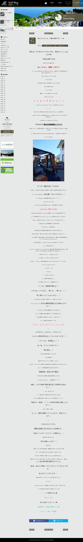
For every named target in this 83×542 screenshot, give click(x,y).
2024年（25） (3, 80)
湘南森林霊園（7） (4, 41)
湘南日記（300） (4, 70)
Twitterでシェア (60, 520)
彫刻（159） (3, 39)
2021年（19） (3, 87)
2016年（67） (3, 97)
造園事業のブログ (52, 3)
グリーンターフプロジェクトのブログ (68, 3)
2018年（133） (3, 93)
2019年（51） (3, 91)
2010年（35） (3, 110)
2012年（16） (3, 105)
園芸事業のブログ (60, 3)
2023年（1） (3, 82)
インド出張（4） (4, 64)
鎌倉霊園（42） (3, 60)
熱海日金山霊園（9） (4, 51)
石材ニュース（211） (4, 49)
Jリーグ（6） (3, 43)
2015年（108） (3, 99)
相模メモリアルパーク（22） (6, 58)
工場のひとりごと (48, 45)
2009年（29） (3, 112)
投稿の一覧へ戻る (49, 33)
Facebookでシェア (40, 520)
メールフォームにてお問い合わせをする (6, 132)
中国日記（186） (4, 68)
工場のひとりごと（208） (5, 47)
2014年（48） (3, 101)
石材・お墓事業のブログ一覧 (23, 27)
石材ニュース (61, 45)
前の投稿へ (32, 33)
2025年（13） (3, 78)
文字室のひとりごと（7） (5, 45)
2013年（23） (3, 103)
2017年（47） (3, 95)
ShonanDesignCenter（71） (6, 62)
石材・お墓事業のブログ (76, 3)
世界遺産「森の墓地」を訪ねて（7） (7, 66)
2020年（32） (3, 89)
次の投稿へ (65, 33)
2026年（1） (3, 76)
